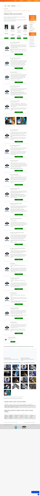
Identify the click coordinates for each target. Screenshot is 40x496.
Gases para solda (32, 37)
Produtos (21, 0)
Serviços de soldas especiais (18, 10)
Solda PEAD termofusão (31, 27)
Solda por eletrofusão (32, 28)
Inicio (15, 0)
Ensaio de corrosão (32, 43)
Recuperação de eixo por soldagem (26, 10)
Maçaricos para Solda (32, 46)
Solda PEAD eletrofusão (31, 24)
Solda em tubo (31, 21)
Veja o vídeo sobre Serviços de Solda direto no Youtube (11, 359)
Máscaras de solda (32, 40)
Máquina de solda (32, 39)
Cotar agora (6, 38)
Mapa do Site (33, 422)
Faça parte (36, 0)
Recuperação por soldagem (7, 10)
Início (24, 422)
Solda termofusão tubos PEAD (32, 30)
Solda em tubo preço (32, 22)
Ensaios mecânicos (32, 44)
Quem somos (29, 0)
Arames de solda (32, 36)
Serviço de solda (13, 10)
